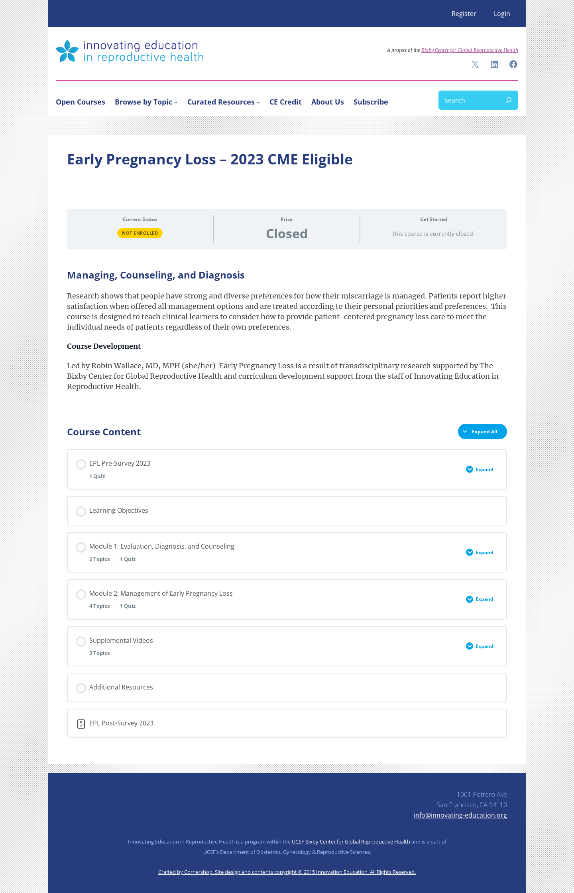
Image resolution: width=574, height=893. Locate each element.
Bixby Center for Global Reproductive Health (469, 50)
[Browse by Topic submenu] (176, 102)
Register (464, 13)
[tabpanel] (287, 340)
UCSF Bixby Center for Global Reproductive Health (351, 841)
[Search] (509, 100)
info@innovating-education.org (460, 815)
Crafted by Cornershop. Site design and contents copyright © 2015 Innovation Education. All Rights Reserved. (287, 871)
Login (502, 13)
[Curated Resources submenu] (258, 102)
